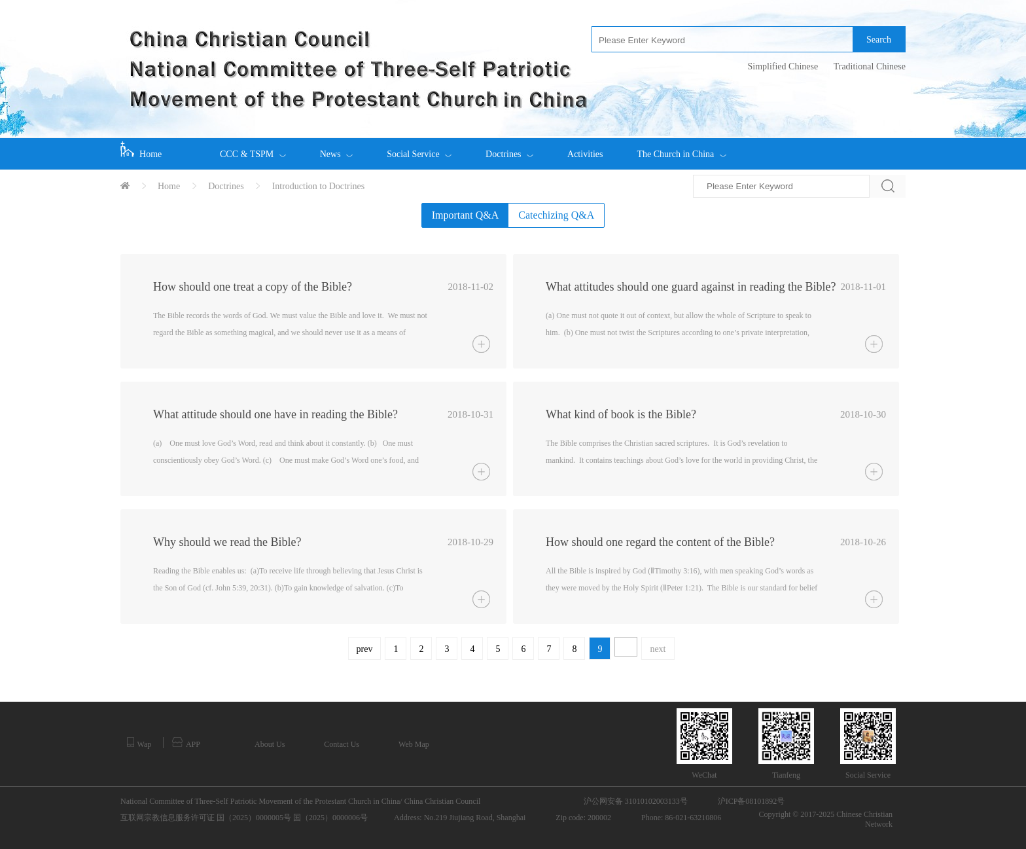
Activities (585, 154)
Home (141, 150)
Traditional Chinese (870, 66)
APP (186, 743)
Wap (139, 743)
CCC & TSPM (253, 148)
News (336, 148)
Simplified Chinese (782, 66)
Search (878, 40)
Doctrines (509, 148)
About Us (270, 744)
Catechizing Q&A (556, 215)
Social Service (419, 148)
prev (365, 649)
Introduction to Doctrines (318, 186)
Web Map (413, 744)
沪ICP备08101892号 (751, 801)
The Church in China (681, 148)
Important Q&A (465, 215)
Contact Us (341, 744)
